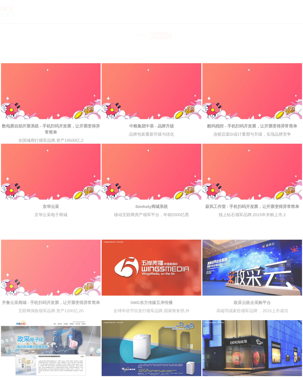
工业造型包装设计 (132, 49)
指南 (217, 18)
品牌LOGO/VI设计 (99, 49)
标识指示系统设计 (258, 49)
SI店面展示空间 (227, 49)
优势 (201, 18)
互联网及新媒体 (197, 49)
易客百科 (162, 35)
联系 (249, 18)
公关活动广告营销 (165, 49)
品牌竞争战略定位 (66, 49)
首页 (169, 18)
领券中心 (289, 18)
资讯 (233, 18)
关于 (185, 18)
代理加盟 (270, 18)
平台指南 (38, 49)
